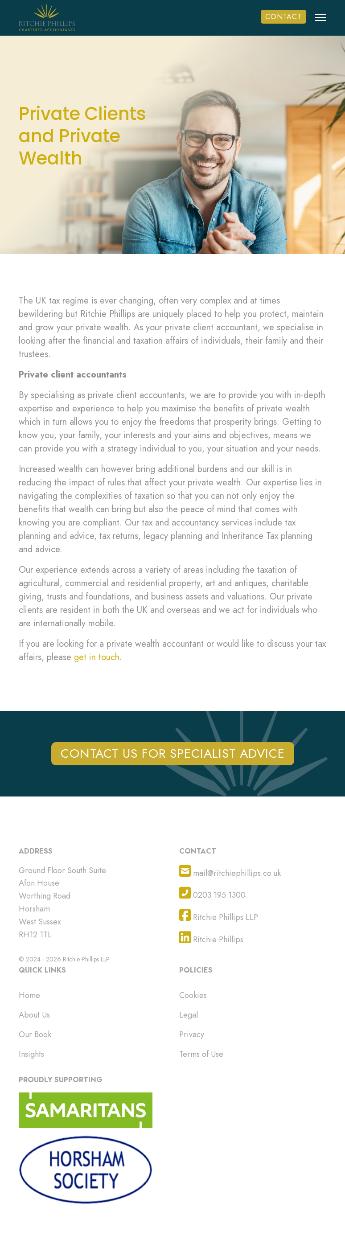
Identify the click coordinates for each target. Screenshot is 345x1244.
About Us (34, 1015)
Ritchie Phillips (211, 938)
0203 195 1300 (212, 893)
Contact (283, 17)
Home (29, 995)
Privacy (191, 1034)
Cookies (193, 995)
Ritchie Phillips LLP (218, 915)
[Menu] (320, 24)
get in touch (96, 657)
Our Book (35, 1034)
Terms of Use (201, 1054)
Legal (188, 1015)
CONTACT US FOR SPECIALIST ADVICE (173, 753)
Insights (31, 1054)
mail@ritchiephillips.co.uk (230, 871)
